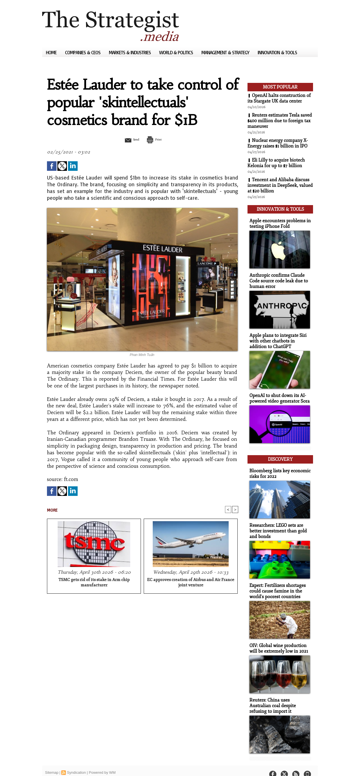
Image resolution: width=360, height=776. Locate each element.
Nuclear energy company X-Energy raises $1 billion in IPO (278, 143)
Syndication (76, 763)
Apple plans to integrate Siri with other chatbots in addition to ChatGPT (279, 338)
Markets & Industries (130, 52)
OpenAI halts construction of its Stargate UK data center (279, 98)
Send (129, 139)
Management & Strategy (225, 52)
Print (156, 139)
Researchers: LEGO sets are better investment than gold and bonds (276, 524)
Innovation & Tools (277, 52)
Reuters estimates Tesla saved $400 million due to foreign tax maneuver (280, 120)
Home (52, 52)
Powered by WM (102, 763)
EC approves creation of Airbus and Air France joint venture (190, 583)
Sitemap (51, 763)
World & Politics (176, 52)
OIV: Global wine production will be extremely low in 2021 (277, 640)
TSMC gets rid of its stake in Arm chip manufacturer (94, 583)
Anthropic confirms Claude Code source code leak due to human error (276, 279)
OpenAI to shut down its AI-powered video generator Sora (278, 394)
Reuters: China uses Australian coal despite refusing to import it (278, 697)
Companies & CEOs (83, 52)
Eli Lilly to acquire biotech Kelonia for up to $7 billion (276, 163)
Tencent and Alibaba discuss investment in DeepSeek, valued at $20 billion (280, 185)
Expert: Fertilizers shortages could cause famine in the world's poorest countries (276, 584)
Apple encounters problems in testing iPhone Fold (278, 222)
